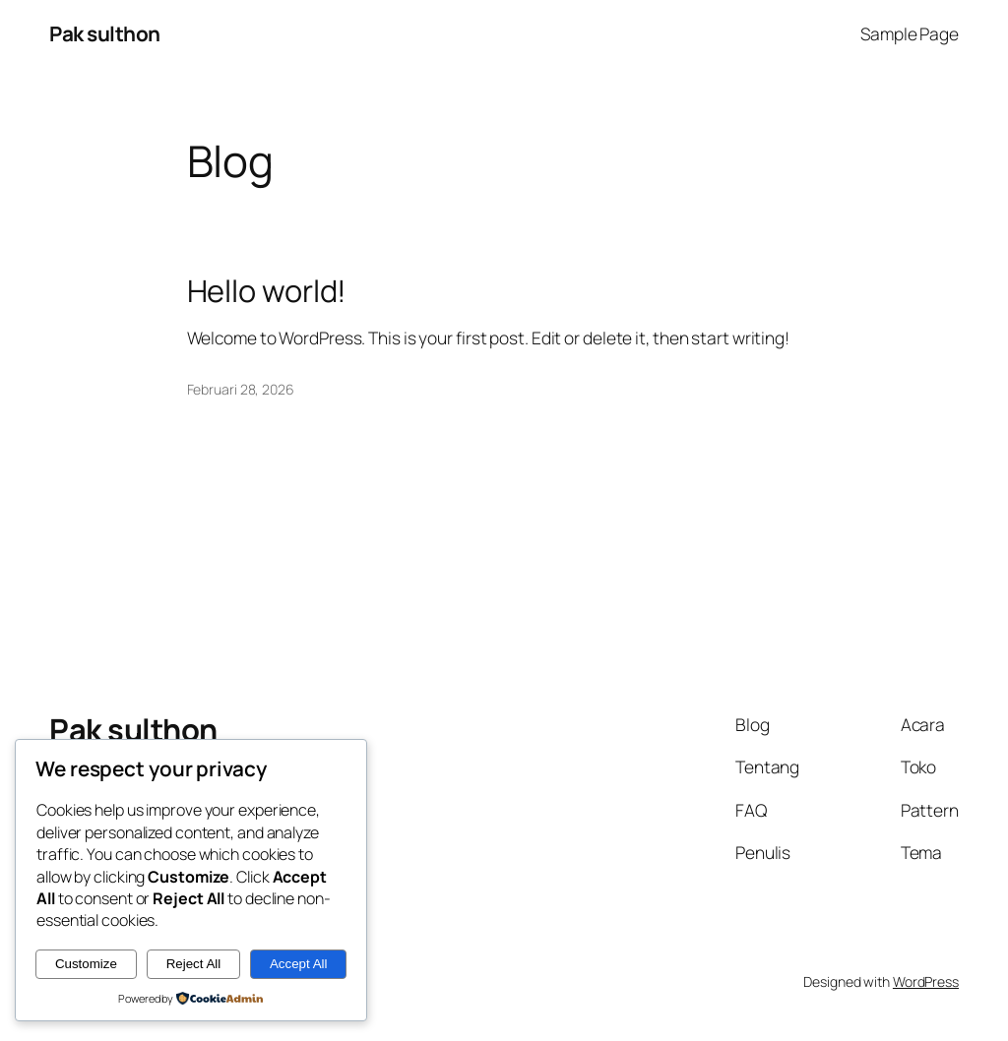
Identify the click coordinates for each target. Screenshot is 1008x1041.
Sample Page (909, 33)
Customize (86, 963)
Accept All (299, 963)
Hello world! (267, 291)
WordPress (926, 981)
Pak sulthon (104, 33)
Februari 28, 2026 (240, 389)
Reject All (193, 963)
